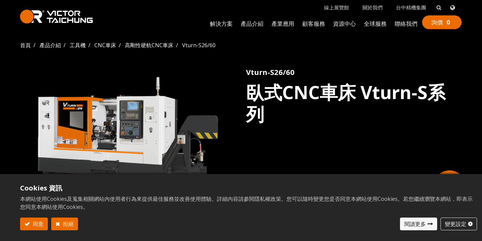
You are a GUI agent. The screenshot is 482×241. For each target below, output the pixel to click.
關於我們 (372, 7)
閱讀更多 (415, 224)
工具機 (78, 44)
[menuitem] (221, 24)
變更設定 (455, 224)
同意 (37, 224)
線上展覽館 (336, 7)
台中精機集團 (411, 7)
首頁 (25, 44)
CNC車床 (105, 44)
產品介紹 (50, 44)
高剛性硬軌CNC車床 (149, 44)
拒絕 (68, 224)
